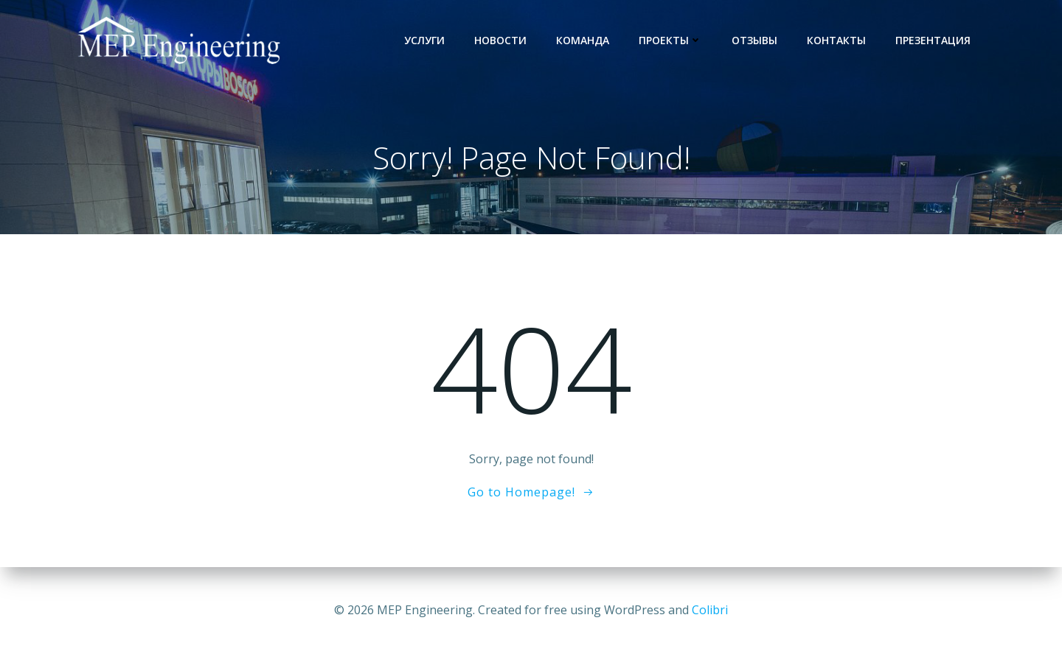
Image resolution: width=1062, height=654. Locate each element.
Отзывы (754, 40)
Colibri (710, 610)
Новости (500, 40)
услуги (424, 40)
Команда (582, 40)
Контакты (836, 40)
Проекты (670, 40)
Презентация (933, 40)
